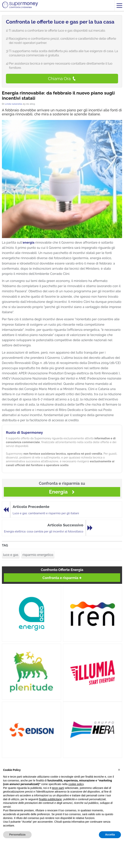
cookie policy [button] (76, 784)
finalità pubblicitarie (50, 799)
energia (28, 242)
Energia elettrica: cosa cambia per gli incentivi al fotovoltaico (43, 531)
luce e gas (10, 555)
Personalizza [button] (17, 834)
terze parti (58, 787)
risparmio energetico (37, 555)
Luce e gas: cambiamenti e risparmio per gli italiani (46, 513)
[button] (119, 770)
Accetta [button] (110, 834)
